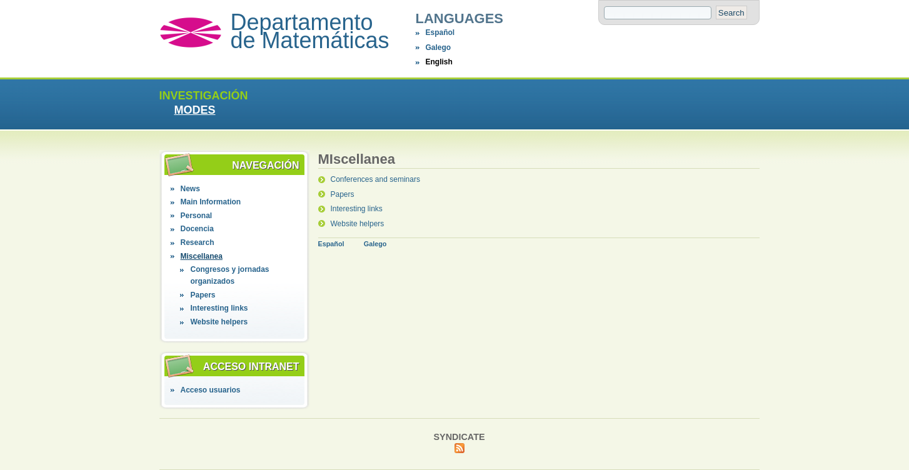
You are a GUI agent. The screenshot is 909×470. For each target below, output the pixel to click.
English (438, 62)
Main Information (210, 202)
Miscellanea (201, 256)
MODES (194, 110)
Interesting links (219, 308)
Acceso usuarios (210, 390)
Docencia (196, 228)
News (189, 188)
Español (439, 32)
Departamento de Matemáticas (310, 31)
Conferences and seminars (374, 179)
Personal (196, 215)
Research (197, 242)
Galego (438, 47)
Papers (202, 295)
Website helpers (219, 322)
